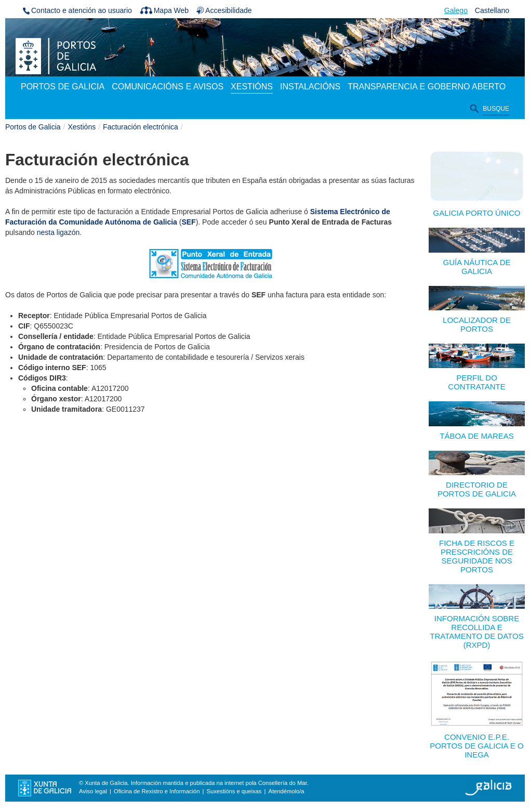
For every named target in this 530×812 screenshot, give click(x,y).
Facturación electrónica (140, 127)
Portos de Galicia (33, 127)
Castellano (492, 10)
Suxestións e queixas (234, 791)
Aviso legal (93, 791)
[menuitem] (62, 87)
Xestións (82, 127)
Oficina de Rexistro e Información (157, 791)
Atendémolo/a (286, 791)
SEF (188, 222)
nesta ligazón (58, 232)
